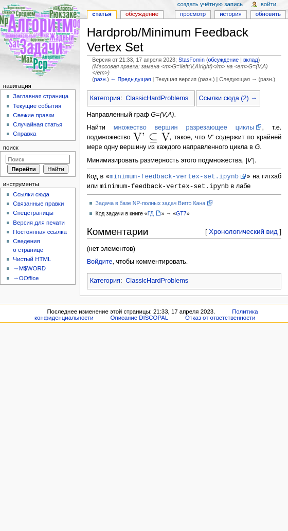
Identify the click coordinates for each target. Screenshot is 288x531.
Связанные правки (38, 203)
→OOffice (26, 278)
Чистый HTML (32, 259)
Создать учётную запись (210, 4)
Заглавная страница (40, 96)
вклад (250, 60)
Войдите (100, 262)
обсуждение (223, 60)
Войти (268, 4)
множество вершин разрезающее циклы (184, 127)
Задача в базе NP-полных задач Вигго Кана (151, 204)
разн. (100, 79)
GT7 (181, 214)
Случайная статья (37, 124)
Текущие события (37, 106)
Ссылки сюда (31, 194)
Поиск (11, 147)
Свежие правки (34, 115)
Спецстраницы (33, 213)
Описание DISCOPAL (140, 319)
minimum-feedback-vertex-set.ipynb (174, 176)
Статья (102, 14)
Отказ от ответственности (220, 319)
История (231, 14)
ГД (151, 214)
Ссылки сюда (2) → (228, 98)
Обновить (268, 14)
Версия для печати (39, 222)
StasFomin (191, 60)
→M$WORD (29, 268)
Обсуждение (141, 14)
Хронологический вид (243, 232)
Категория (105, 98)
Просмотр (193, 14)
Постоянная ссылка (39, 232)
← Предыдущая (131, 79)
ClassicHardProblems (156, 98)
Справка (24, 134)
